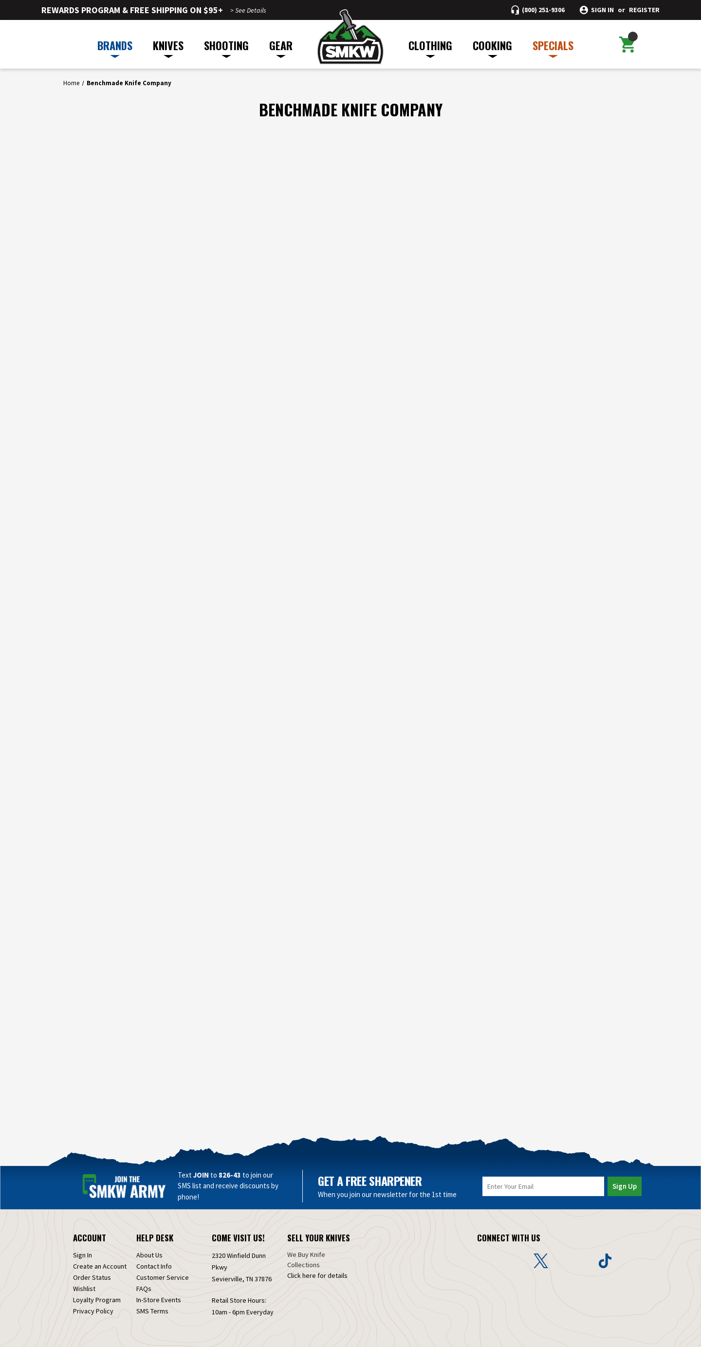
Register (644, 10)
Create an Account (100, 1266)
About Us (149, 1255)
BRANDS (114, 47)
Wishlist (84, 1288)
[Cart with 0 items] (627, 44)
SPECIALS (553, 47)
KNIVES (168, 47)
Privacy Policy (93, 1311)
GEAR (281, 47)
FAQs (143, 1288)
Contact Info (154, 1266)
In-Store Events (158, 1299)
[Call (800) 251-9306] (538, 10)
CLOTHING (430, 47)
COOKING (492, 47)
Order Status (92, 1277)
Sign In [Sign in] (82, 1255)
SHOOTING (226, 47)
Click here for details (317, 1275)
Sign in (602, 10)
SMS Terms (152, 1311)
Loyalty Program (97, 1299)
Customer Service (162, 1277)
